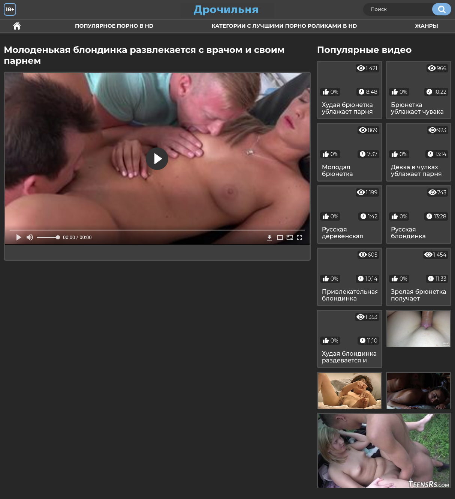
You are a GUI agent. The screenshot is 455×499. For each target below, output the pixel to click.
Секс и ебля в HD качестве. (17, 26)
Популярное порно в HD (114, 26)
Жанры (426, 26)
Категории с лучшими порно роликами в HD (284, 26)
